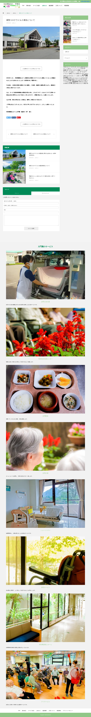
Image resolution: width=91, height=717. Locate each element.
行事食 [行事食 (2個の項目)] (78, 83)
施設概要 (51, 5)
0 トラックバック (45, 193)
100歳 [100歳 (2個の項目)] (65, 67)
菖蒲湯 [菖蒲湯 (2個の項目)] (67, 83)
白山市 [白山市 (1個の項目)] (76, 80)
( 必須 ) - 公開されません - (11, 205)
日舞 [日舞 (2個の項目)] (81, 79)
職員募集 (66, 5)
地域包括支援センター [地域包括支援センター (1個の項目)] (72, 75)
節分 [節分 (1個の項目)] (82, 80)
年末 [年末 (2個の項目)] (83, 77)
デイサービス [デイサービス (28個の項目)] (73, 70)
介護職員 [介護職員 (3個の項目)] (78, 73)
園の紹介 (28, 5)
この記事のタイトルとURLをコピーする (31, 68)
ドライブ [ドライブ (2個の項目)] (83, 70)
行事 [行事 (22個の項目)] (72, 83)
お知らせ (44, 5)
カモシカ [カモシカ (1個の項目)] (78, 68)
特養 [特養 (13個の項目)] (71, 80)
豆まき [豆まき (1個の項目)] (82, 83)
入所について (58, 5)
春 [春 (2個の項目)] (84, 79)
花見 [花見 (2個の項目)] (82, 81)
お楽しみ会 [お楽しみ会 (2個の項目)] (77, 67)
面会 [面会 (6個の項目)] (86, 83)
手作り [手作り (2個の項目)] (78, 79)
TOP (23, 5)
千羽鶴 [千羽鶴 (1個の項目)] (83, 73)
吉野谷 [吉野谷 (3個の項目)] (65, 75)
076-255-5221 (85, 1)
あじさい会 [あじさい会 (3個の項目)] (70, 67)
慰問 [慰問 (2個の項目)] (73, 79)
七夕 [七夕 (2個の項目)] (73, 73)
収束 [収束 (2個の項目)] (86, 73)
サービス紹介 (36, 5)
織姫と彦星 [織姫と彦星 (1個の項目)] (69, 81)
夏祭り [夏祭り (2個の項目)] (79, 75)
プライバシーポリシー (68, 710)
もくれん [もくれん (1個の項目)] (73, 68)
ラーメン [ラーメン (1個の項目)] (76, 72)
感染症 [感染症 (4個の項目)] (69, 79)
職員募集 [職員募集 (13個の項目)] (76, 81)
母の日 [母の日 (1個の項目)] (66, 80)
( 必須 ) (10, 201)
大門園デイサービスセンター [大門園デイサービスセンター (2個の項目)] (75, 77)
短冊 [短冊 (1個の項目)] (79, 80)
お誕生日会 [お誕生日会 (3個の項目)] (83, 67)
